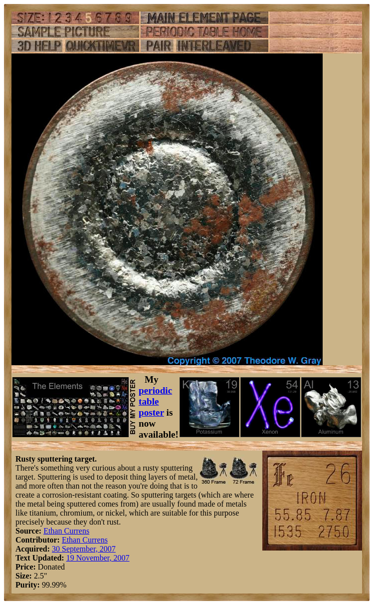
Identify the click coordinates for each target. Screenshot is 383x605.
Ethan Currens (66, 531)
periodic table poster (155, 401)
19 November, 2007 (98, 558)
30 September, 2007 (84, 549)
